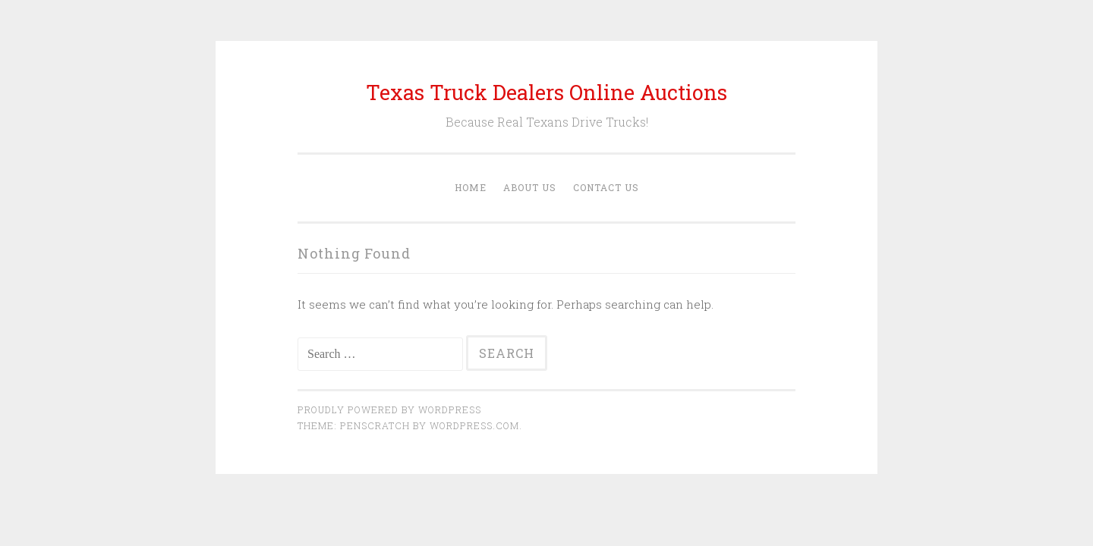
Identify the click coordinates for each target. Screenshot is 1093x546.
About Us (529, 187)
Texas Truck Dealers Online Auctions (546, 92)
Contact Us (606, 187)
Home (471, 187)
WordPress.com (474, 425)
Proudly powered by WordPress (389, 409)
